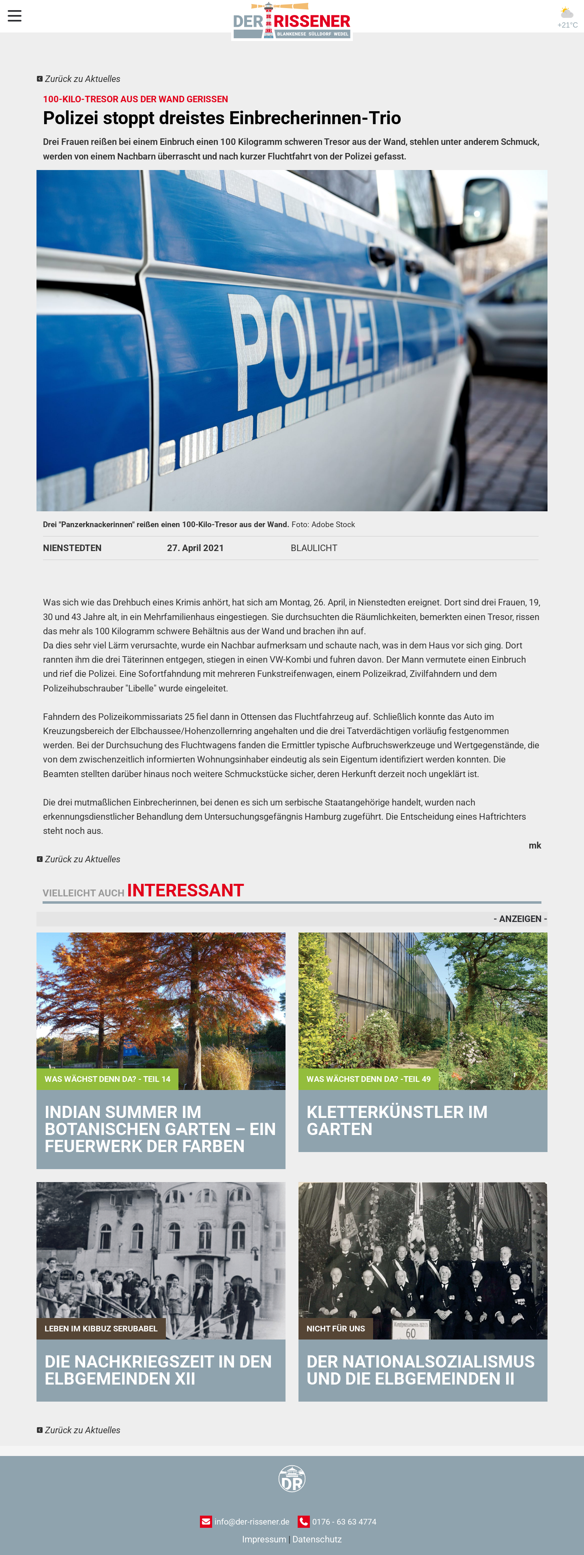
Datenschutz (317, 1539)
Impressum (264, 1539)
